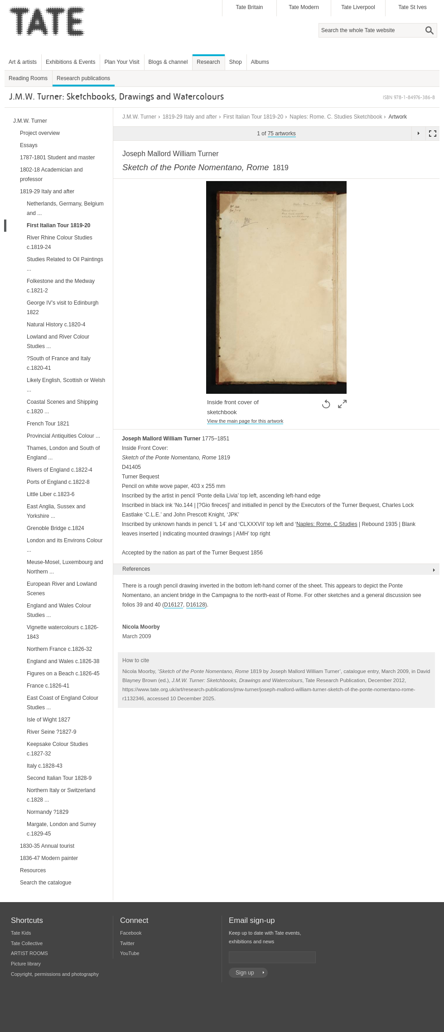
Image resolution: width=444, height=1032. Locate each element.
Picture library (26, 963)
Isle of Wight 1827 (48, 720)
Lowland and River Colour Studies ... (58, 341)
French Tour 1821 (48, 423)
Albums (260, 62)
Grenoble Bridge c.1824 (55, 528)
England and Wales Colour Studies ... (59, 610)
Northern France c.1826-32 (59, 649)
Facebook (130, 933)
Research (208, 62)
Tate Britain (249, 7)
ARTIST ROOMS (29, 953)
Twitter (127, 943)
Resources (33, 870)
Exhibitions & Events (70, 62)
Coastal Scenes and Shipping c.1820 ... (62, 407)
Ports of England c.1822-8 (58, 482)
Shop (235, 62)
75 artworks (282, 133)
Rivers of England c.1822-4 (59, 470)
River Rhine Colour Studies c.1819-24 (59, 242)
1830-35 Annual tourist (47, 846)
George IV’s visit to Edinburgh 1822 (63, 307)
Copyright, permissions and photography (55, 974)
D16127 (173, 605)
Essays (29, 145)
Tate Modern (304, 7)
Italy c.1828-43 (45, 766)
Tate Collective (27, 943)
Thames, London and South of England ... (63, 453)
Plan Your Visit (121, 62)
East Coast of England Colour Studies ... (62, 703)
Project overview (40, 133)
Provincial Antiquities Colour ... (63, 436)
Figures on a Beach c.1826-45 (63, 673)
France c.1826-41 (48, 686)
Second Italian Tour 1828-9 (59, 778)
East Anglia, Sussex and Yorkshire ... (56, 511)
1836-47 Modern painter (49, 858)
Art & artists (23, 62)
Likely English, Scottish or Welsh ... (66, 385)
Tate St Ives (412, 7)
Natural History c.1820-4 (56, 324)
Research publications (83, 78)
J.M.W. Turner (139, 117)
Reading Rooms (28, 78)
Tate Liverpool (358, 7)
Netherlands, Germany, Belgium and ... (65, 208)
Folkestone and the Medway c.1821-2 (61, 286)
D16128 (195, 605)
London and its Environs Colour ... (64, 545)
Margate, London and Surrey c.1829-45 (61, 829)
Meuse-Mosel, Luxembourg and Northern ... (65, 567)
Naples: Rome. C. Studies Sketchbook (336, 117)
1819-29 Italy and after (190, 117)
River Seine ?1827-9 (51, 732)
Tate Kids (21, 933)
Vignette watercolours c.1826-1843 (63, 632)
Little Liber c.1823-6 (50, 494)
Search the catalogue (45, 882)
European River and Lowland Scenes (62, 589)
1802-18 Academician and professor (51, 174)
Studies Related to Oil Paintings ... (65, 264)
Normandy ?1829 (47, 812)
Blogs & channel (168, 62)
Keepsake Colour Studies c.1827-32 (57, 749)
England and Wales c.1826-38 (63, 661)
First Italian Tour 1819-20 (253, 117)
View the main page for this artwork (245, 421)
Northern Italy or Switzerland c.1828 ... (61, 795)
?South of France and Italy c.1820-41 (59, 363)
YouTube (129, 953)
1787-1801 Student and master (57, 157)
